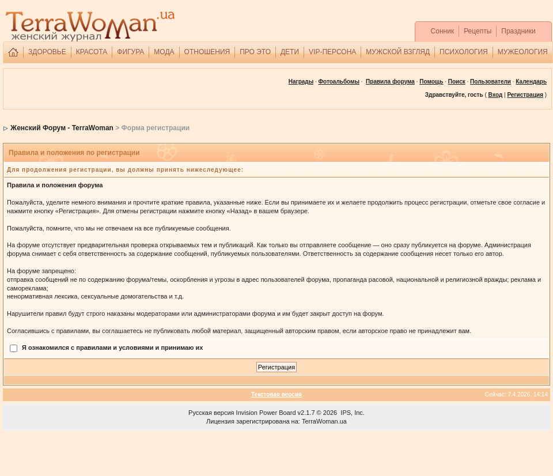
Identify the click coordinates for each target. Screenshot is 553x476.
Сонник (442, 31)
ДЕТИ (290, 52)
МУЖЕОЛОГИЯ (523, 52)
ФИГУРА (130, 52)
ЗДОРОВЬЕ (47, 52)
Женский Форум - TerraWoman (61, 128)
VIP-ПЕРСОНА (332, 52)
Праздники (518, 31)
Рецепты (477, 31)
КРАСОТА (92, 52)
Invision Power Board (266, 412)
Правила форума (390, 81)
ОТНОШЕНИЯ (207, 52)
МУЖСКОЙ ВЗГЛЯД (398, 52)
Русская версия (211, 412)
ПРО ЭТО (255, 52)
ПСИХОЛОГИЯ (464, 52)
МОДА (164, 52)
